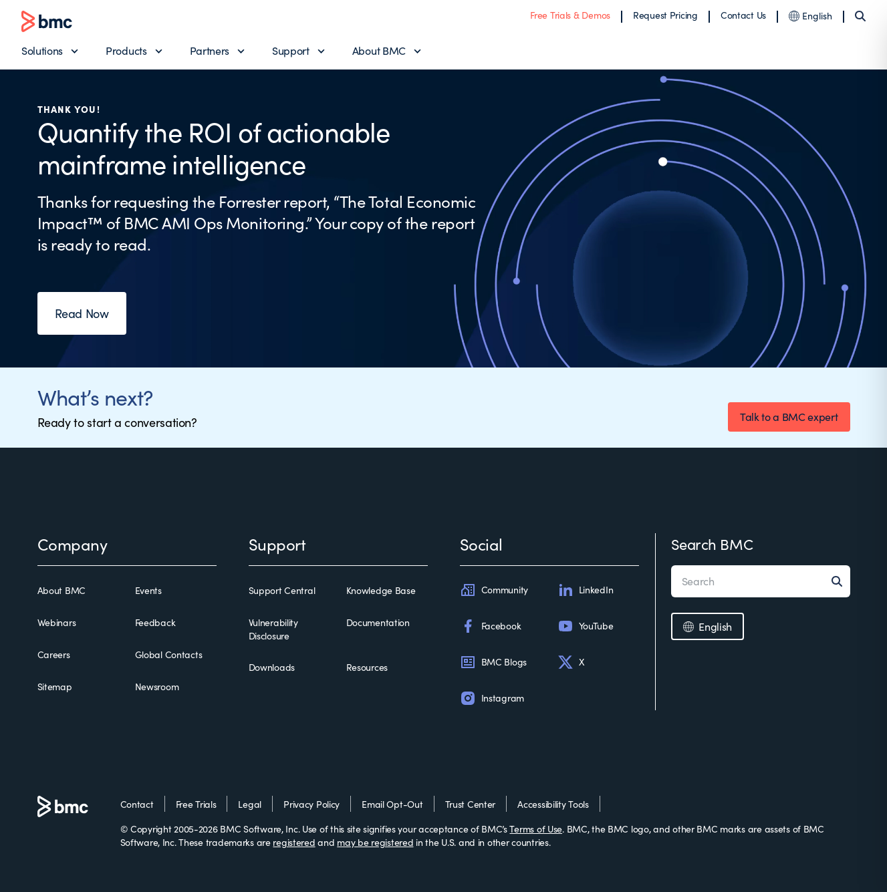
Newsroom (157, 686)
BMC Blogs (493, 662)
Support (290, 50)
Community (494, 590)
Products (126, 50)
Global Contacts (169, 654)
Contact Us (743, 15)
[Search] (860, 16)
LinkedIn (585, 590)
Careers (53, 654)
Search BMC (712, 544)
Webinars (56, 622)
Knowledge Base (381, 590)
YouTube (585, 626)
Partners (209, 50)
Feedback (155, 622)
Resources (367, 667)
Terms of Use (535, 829)
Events (148, 590)
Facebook (490, 626)
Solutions (42, 50)
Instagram (492, 698)
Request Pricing (665, 15)
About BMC (379, 50)
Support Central (282, 590)
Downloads (272, 667)
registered (294, 842)
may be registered (375, 842)
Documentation (378, 622)
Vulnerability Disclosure (273, 629)
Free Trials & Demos (570, 15)
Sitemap (54, 686)
